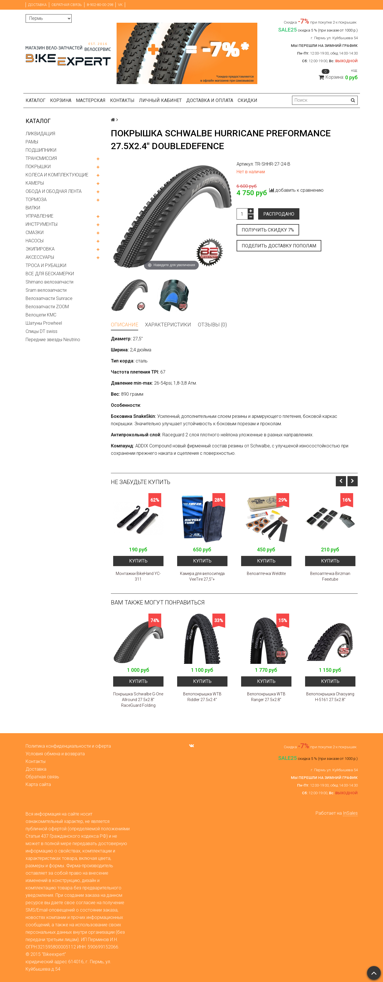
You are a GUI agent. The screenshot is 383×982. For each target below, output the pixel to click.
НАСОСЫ (35, 240)
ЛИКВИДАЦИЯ (40, 133)
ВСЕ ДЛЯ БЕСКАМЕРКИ (50, 273)
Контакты (122, 100)
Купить (138, 561)
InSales (350, 813)
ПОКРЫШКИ (38, 166)
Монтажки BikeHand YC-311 (138, 576)
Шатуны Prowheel (44, 323)
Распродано (278, 214)
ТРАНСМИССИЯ (41, 158)
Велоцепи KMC (41, 315)
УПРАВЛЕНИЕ (39, 216)
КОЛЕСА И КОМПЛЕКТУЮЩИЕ (57, 175)
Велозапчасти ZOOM (47, 306)
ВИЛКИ (33, 207)
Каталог (35, 100)
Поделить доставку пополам (279, 246)
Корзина (60, 100)
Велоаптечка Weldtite (266, 573)
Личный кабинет (160, 100)
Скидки (247, 100)
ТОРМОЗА (36, 199)
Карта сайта (38, 784)
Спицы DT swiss (41, 331)
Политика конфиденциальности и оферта (68, 746)
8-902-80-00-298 (100, 5)
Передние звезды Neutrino (53, 339)
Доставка (37, 5)
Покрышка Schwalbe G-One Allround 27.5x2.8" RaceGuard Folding (138, 700)
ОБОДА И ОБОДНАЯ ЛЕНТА (54, 191)
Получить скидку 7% (268, 230)
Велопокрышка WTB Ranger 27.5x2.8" (266, 697)
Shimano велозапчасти (49, 282)
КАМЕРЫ (35, 183)
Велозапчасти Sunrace (49, 298)
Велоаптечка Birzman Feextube (330, 576)
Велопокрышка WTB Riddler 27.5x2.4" (202, 697)
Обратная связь (66, 5)
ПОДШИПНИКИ (41, 150)
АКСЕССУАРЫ (40, 257)
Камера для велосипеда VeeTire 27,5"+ (202, 576)
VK (120, 5)
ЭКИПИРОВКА (40, 249)
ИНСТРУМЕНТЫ (41, 224)
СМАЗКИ (35, 232)
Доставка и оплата (209, 100)
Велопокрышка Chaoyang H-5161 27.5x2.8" (330, 697)
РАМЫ (32, 142)
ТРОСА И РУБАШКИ (46, 265)
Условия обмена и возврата (55, 753)
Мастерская (90, 100)
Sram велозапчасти (46, 290)
